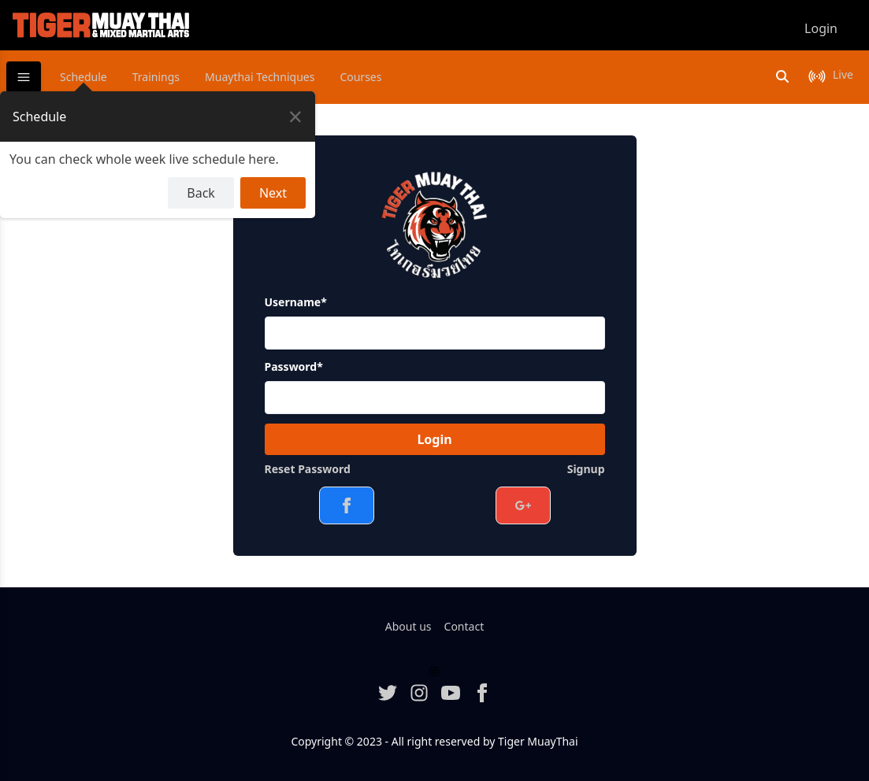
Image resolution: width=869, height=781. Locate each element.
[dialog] (157, 154)
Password (294, 366)
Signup (586, 468)
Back (201, 193)
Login (434, 439)
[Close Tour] (295, 116)
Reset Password (308, 468)
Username (296, 301)
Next (273, 193)
